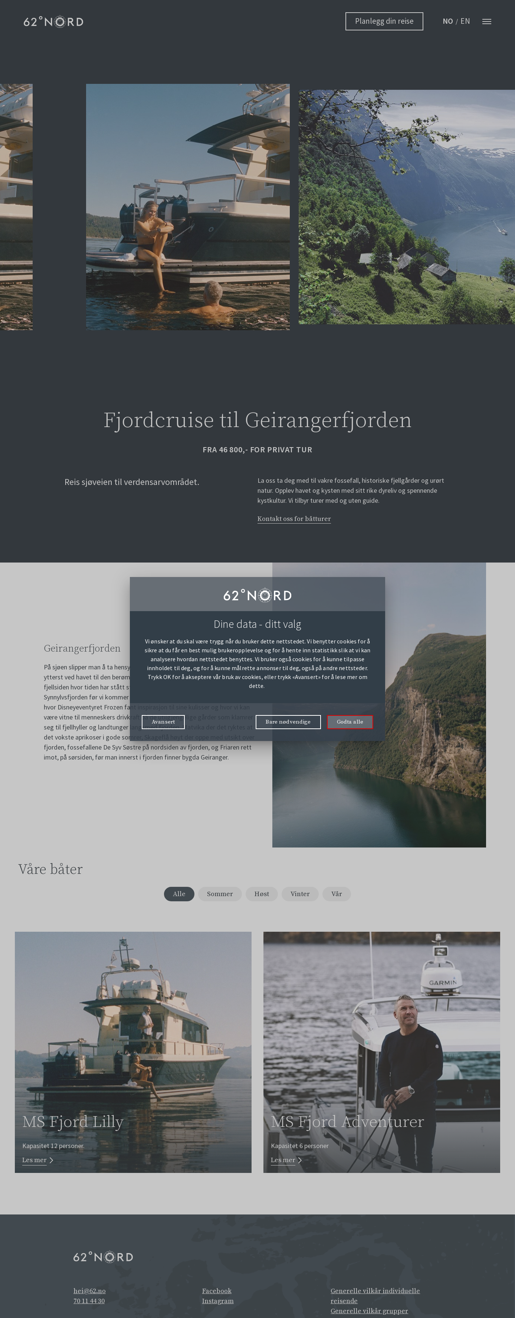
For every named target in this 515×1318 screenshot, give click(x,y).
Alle (175, 895)
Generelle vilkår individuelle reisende (375, 1298)
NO (448, 21)
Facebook (217, 1293)
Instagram (218, 1303)
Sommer (218, 895)
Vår (340, 895)
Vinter (302, 895)
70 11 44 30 (89, 1303)
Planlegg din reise (384, 21)
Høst (262, 895)
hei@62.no (89, 1293)
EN (465, 21)
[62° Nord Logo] (53, 21)
